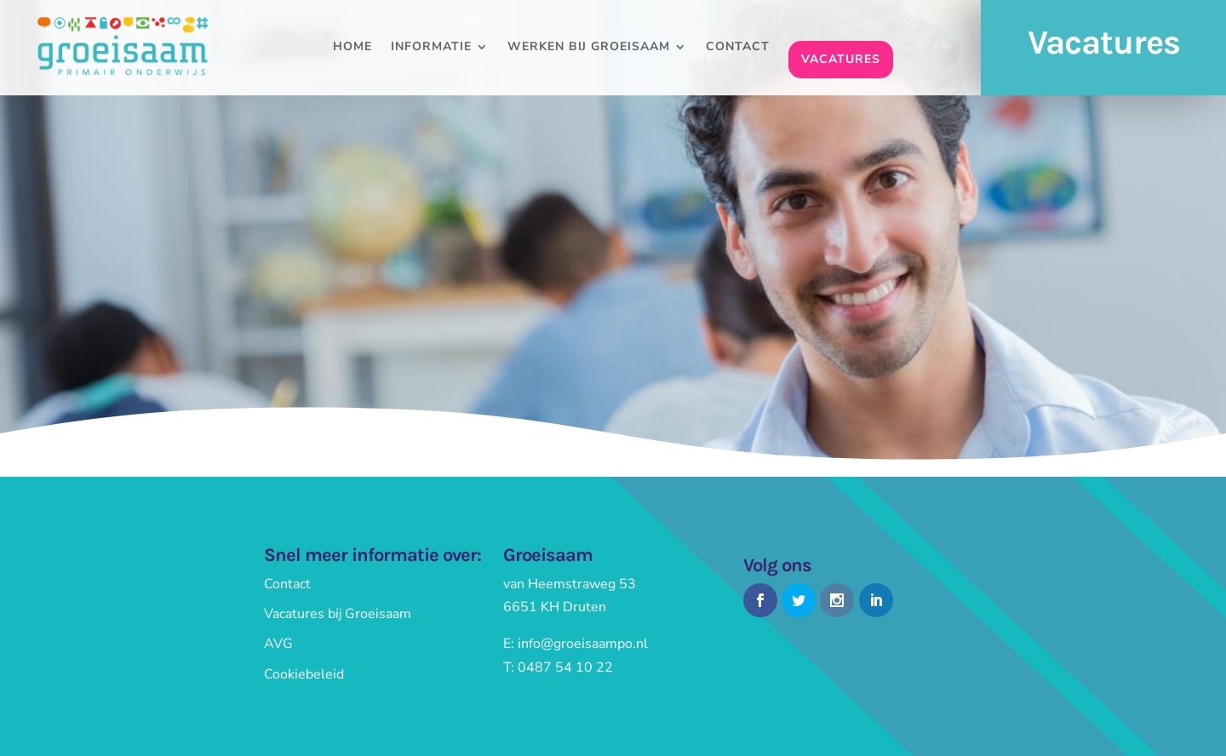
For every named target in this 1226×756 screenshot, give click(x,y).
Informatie (431, 47)
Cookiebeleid (304, 674)
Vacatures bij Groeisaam (337, 613)
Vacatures (840, 59)
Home (352, 47)
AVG (278, 643)
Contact (738, 47)
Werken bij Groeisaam (588, 47)
